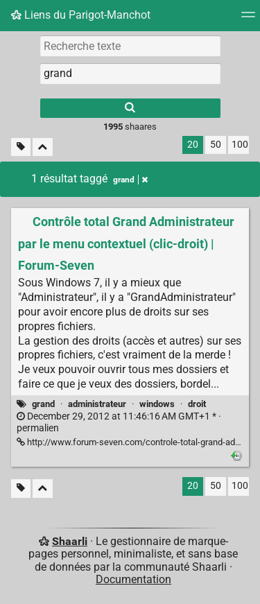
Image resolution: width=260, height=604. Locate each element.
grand (43, 404)
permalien (119, 422)
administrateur (97, 404)
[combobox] (130, 73)
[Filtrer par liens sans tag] (21, 147)
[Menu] (248, 19)
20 (192, 144)
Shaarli (69, 541)
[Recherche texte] (130, 45)
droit (197, 404)
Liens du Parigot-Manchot (80, 14)
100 (240, 144)
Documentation (133, 579)
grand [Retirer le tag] (130, 179)
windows (157, 404)
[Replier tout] (43, 147)
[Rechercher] (130, 108)
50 (215, 144)
